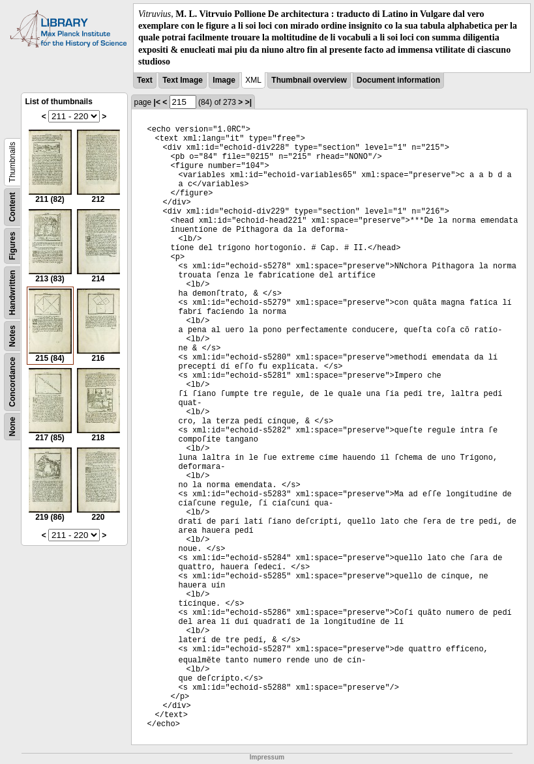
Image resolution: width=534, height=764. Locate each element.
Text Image (182, 80)
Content (12, 206)
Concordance (12, 382)
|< (157, 102)
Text (145, 80)
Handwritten (12, 292)
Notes (12, 336)
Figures (12, 246)
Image (224, 80)
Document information (398, 80)
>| (248, 102)
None (12, 426)
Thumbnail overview (308, 80)
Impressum (267, 757)
